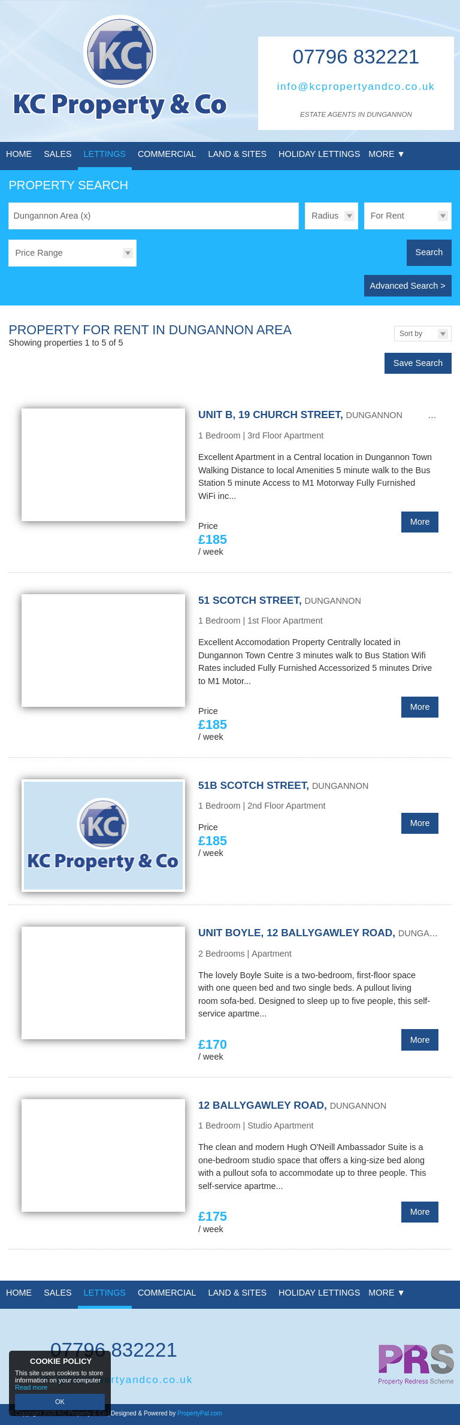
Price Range (38, 253)
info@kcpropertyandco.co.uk (356, 86)
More (420, 522)
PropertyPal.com (199, 1413)
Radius (324, 215)
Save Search (418, 363)
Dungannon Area (52, 215)
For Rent (387, 215)
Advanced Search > (408, 286)
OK (60, 1401)
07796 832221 (356, 57)
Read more (31, 1387)
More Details (229, 484)
